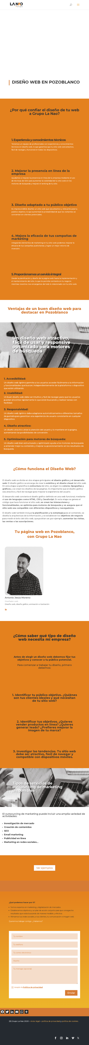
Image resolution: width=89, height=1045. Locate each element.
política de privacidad (51, 1021)
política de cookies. (70, 1021)
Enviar (71, 992)
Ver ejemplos (44, 867)
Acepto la (27, 987)
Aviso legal (35, 1021)
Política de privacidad (33, 987)
